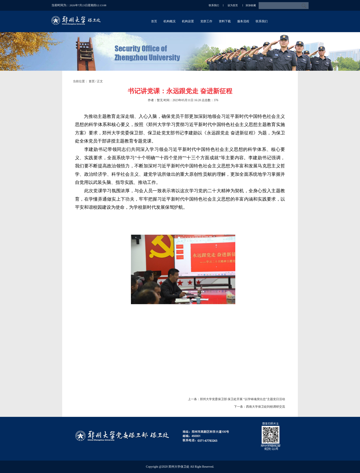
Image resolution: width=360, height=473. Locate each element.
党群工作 (206, 21)
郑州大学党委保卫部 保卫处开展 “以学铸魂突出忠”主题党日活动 (242, 399)
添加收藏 (250, 5)
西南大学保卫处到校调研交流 (265, 406)
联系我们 (214, 5)
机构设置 (188, 21)
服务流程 (243, 21)
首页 (154, 21)
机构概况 (170, 21)
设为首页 (233, 5)
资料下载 (225, 21)
